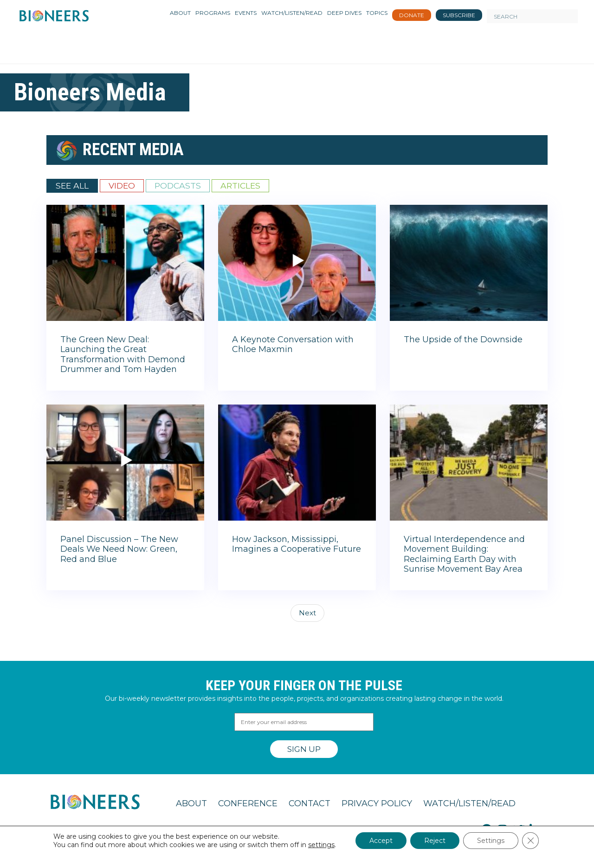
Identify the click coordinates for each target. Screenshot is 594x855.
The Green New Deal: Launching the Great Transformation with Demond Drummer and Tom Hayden (122, 354)
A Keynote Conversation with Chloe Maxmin (293, 344)
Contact (309, 803)
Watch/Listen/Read (469, 803)
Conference (248, 803)
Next (307, 612)
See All (72, 185)
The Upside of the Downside (463, 339)
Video (122, 185)
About (191, 803)
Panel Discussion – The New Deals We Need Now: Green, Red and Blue (119, 549)
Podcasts (178, 185)
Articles (240, 185)
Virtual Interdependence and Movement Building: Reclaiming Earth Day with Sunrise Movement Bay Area (464, 554)
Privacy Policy (377, 803)
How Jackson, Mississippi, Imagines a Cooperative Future (296, 544)
